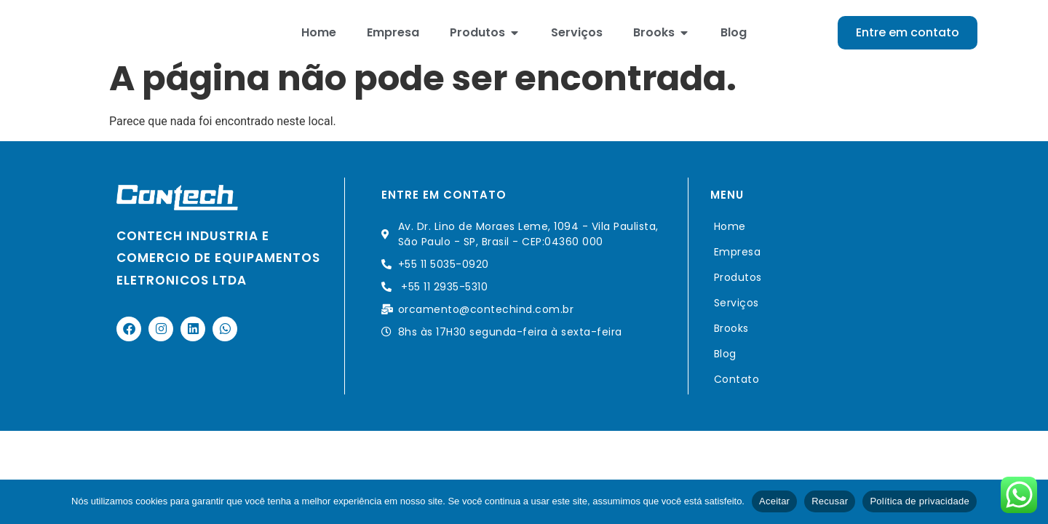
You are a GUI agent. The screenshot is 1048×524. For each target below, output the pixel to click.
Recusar (829, 501)
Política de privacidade (919, 501)
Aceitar (774, 501)
